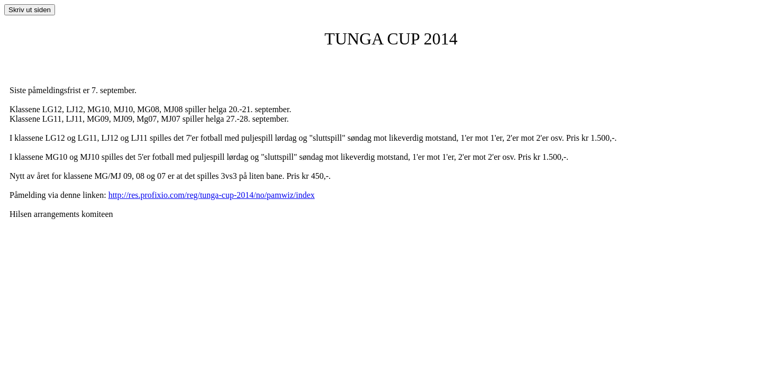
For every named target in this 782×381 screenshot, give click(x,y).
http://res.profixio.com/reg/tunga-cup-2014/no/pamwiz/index (211, 194)
